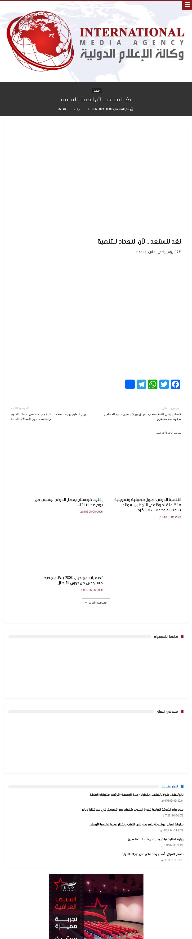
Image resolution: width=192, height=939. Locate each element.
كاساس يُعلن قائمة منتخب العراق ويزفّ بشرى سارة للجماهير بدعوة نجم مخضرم (142, 413)
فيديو (97, 90)
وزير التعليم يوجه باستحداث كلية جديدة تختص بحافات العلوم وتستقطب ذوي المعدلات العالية (50, 413)
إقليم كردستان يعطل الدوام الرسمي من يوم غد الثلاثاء (99, 488)
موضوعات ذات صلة (168, 432)
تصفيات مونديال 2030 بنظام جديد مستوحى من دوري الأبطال (39, 491)
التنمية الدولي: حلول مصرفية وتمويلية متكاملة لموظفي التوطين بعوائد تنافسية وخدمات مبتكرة (156, 493)
